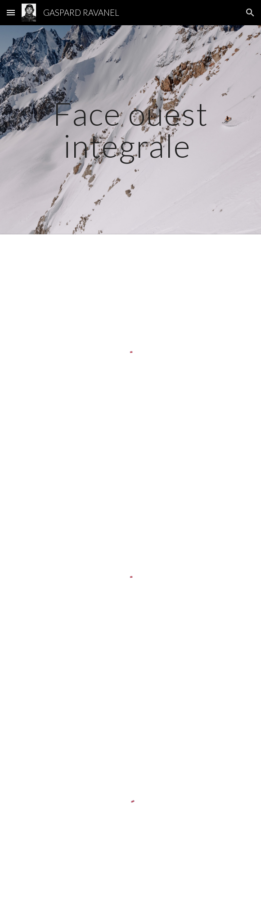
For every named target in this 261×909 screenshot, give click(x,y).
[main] (130, 129)
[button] (11, 12)
